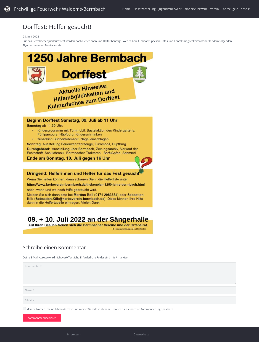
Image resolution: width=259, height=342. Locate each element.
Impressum (74, 334)
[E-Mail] (129, 300)
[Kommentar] (129, 273)
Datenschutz (141, 334)
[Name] (129, 290)
